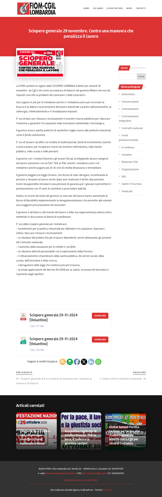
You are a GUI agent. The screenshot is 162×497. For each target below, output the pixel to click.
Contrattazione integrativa (128, 119)
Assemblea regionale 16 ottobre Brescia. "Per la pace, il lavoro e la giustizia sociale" (81, 437)
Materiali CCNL (130, 162)
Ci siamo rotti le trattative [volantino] (120, 378)
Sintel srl (107, 489)
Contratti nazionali (132, 128)
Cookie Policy (91, 480)
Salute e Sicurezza (132, 184)
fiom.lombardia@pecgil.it (95, 473)
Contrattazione (130, 109)
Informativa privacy (73, 480)
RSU (124, 176)
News (129, 8)
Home (86, 8)
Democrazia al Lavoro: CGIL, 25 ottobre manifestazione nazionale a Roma (35, 437)
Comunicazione (130, 101)
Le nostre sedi (115, 8)
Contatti (141, 8)
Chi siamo (98, 8)
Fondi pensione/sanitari (128, 138)
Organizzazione (130, 169)
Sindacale (127, 191)
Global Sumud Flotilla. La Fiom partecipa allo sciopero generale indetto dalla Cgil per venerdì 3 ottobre (124, 435)
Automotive (128, 94)
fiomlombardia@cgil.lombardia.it (61, 473)
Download (100, 315)
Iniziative (127, 154)
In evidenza (128, 147)
